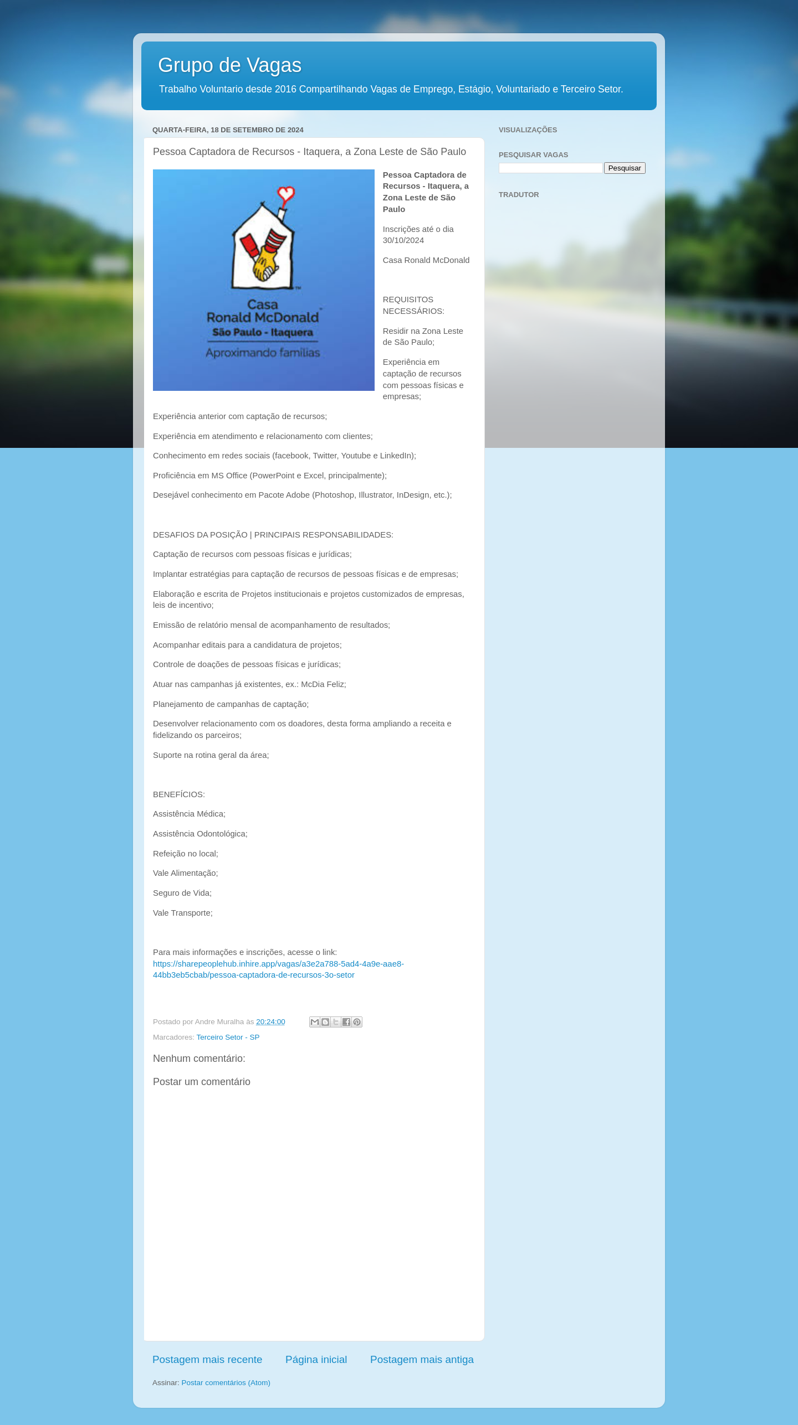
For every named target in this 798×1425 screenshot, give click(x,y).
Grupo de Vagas (230, 65)
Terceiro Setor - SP (228, 1037)
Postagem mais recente (207, 1359)
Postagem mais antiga (422, 1359)
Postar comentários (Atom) (226, 1382)
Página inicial (316, 1359)
